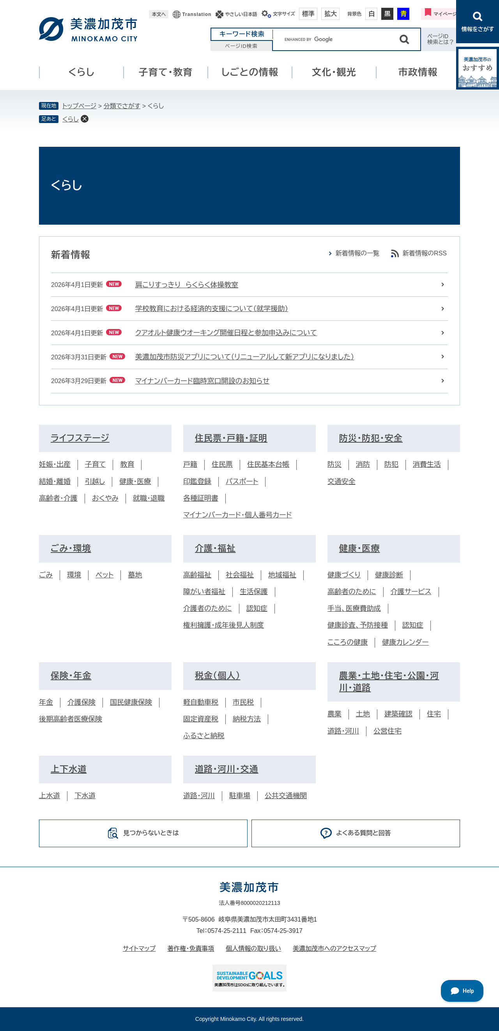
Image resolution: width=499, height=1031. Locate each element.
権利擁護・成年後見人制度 (223, 625)
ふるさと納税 (203, 736)
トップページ (79, 106)
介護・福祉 (215, 548)
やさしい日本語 (241, 14)
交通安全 (341, 482)
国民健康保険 (131, 702)
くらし (81, 72)
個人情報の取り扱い (253, 948)
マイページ (445, 14)
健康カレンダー (405, 642)
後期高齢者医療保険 (70, 719)
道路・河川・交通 (226, 769)
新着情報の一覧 (357, 253)
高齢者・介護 (58, 498)
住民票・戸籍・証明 (231, 438)
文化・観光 (334, 72)
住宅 (434, 714)
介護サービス (411, 592)
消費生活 (427, 464)
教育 (127, 464)
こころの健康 (347, 642)
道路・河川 (343, 731)
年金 (46, 702)
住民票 (222, 464)
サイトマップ (139, 948)
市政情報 (418, 72)
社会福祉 (240, 575)
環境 (74, 575)
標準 (308, 14)
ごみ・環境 (71, 548)
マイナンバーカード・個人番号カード (237, 515)
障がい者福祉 (204, 592)
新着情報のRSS (425, 253)
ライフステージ (80, 438)
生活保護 (254, 592)
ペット (104, 575)
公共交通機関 (286, 796)
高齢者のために (351, 592)
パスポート (242, 482)
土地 (363, 714)
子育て (95, 464)
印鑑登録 (197, 482)
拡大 (330, 14)
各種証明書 (200, 498)
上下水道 (69, 769)
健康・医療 (135, 482)
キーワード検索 (242, 34)
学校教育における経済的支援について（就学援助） (211, 309)
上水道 (49, 796)
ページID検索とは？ (440, 39)
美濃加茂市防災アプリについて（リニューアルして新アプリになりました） (244, 357)
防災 (334, 464)
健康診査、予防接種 (357, 625)
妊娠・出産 (55, 464)
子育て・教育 (166, 72)
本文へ (159, 14)
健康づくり (344, 575)
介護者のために (207, 608)
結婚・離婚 (55, 482)
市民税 (243, 702)
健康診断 (389, 575)
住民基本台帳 (268, 464)
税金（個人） (218, 676)
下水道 (85, 796)
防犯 (391, 464)
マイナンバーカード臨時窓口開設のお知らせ (202, 381)
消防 (363, 464)
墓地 (135, 575)
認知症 (256, 608)
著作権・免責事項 (190, 948)
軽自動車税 (200, 702)
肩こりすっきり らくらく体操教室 (186, 285)
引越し (95, 482)
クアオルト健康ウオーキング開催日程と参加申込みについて (226, 333)
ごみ (46, 575)
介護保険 (81, 702)
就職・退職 (149, 498)
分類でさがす (122, 106)
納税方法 (247, 719)
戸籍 (190, 464)
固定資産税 (200, 719)
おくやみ (105, 498)
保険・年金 (71, 676)
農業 (334, 714)
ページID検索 (241, 46)
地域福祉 (282, 575)
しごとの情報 (249, 72)
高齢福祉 (197, 575)
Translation (196, 14)
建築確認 (398, 714)
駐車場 (239, 796)
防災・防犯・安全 (371, 438)
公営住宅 (387, 731)
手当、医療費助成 (354, 608)
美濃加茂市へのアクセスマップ (334, 948)
